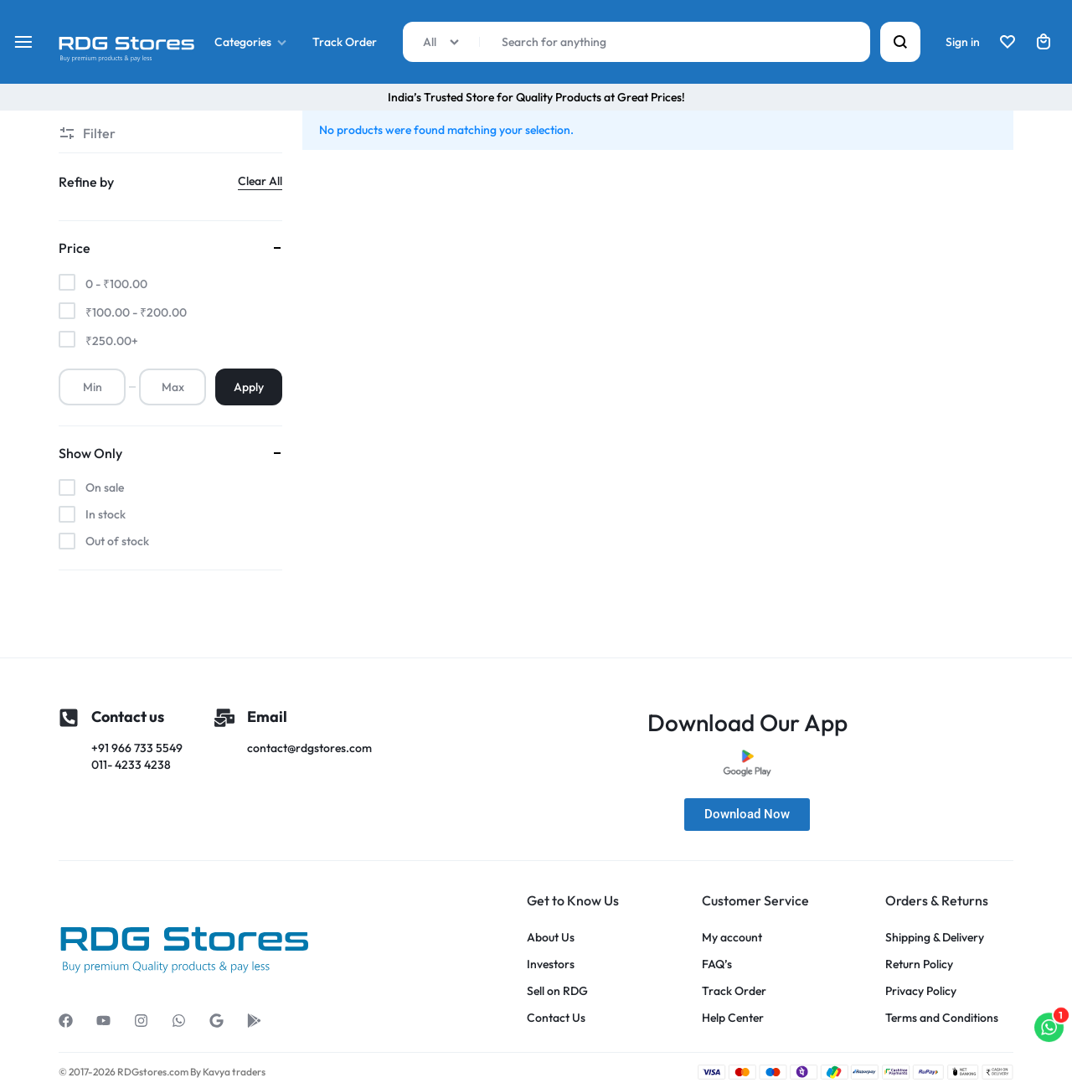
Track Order (344, 41)
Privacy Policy (920, 991)
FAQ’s (717, 964)
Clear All (260, 180)
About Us (551, 938)
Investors (551, 964)
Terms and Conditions (941, 1018)
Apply (249, 386)
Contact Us (556, 1018)
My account (732, 938)
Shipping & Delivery (934, 938)
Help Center (733, 1018)
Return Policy (919, 964)
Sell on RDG (557, 991)
